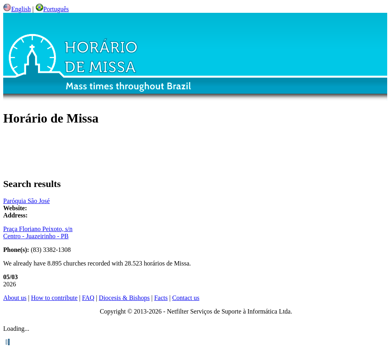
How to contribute (54, 297)
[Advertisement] (196, 153)
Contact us (185, 297)
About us (14, 297)
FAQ (88, 297)
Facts (161, 297)
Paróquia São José (26, 200)
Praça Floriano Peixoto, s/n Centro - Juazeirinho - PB (37, 232)
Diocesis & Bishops (124, 297)
